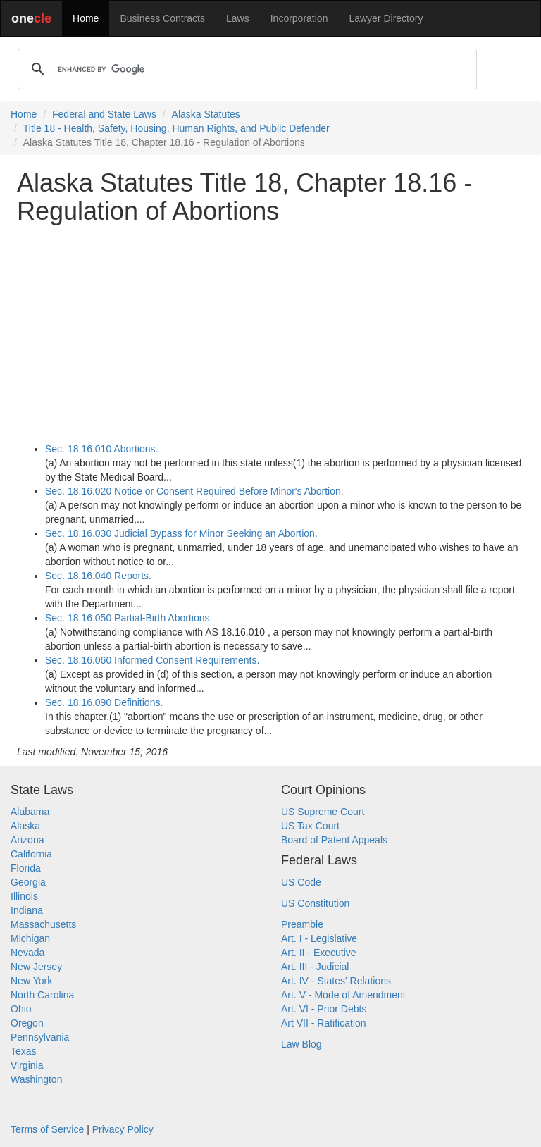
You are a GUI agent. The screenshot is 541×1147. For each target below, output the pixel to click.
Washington (36, 1079)
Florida (26, 868)
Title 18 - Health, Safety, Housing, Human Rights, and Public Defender (176, 128)
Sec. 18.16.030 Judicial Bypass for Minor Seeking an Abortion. (181, 533)
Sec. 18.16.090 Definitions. (104, 702)
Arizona (27, 839)
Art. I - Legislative (319, 938)
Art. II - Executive (318, 952)
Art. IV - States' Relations (336, 980)
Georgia (28, 882)
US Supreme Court (322, 811)
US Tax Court (310, 825)
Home (86, 18)
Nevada (27, 952)
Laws (237, 18)
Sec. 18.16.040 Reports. (98, 575)
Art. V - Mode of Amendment (343, 994)
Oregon (27, 1023)
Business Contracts (162, 18)
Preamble (302, 924)
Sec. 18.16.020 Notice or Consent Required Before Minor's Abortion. (194, 491)
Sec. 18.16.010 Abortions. (101, 448)
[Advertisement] (270, 333)
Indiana (27, 910)
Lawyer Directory (386, 18)
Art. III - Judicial (315, 966)
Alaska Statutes (206, 114)
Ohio (21, 1009)
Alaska (25, 825)
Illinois (24, 896)
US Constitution (315, 903)
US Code (301, 882)
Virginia (27, 1065)
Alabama (30, 811)
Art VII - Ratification (323, 1023)
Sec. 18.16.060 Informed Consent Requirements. (152, 660)
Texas (24, 1051)
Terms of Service (47, 1129)
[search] (245, 69)
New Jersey (36, 966)
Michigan (30, 938)
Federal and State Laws (104, 114)
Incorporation (299, 18)
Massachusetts (43, 924)
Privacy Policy (123, 1129)
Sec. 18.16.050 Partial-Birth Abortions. (128, 618)
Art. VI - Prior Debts (323, 1009)
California (31, 854)
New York (31, 980)
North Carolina (42, 994)
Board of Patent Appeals (334, 839)
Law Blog (301, 1044)
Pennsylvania (40, 1037)
